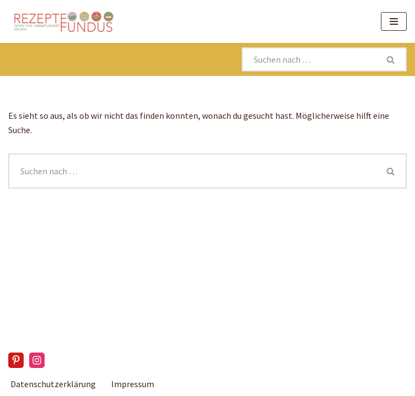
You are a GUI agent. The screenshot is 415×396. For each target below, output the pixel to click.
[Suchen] (309, 59)
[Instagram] (37, 360)
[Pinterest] (16, 360)
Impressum (132, 383)
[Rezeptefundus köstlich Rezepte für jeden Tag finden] (63, 21)
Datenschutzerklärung (53, 383)
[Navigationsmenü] (394, 21)
